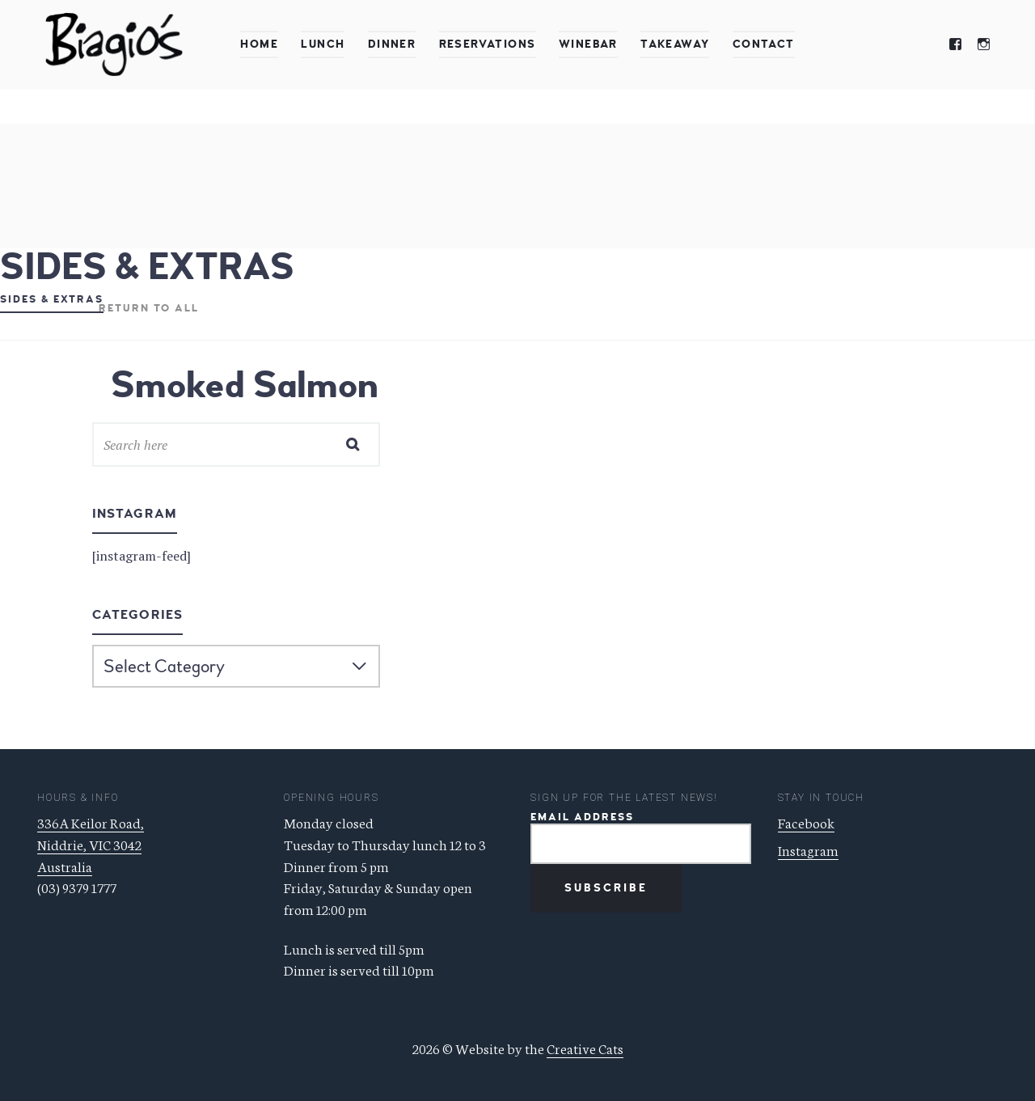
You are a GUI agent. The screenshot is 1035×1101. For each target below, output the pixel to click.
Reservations (487, 44)
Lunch (322, 44)
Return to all (149, 308)
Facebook (806, 822)
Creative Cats (585, 1047)
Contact (764, 44)
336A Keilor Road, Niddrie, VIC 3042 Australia (90, 843)
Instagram (808, 849)
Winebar (588, 44)
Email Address (582, 817)
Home (259, 44)
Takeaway (674, 44)
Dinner (392, 44)
